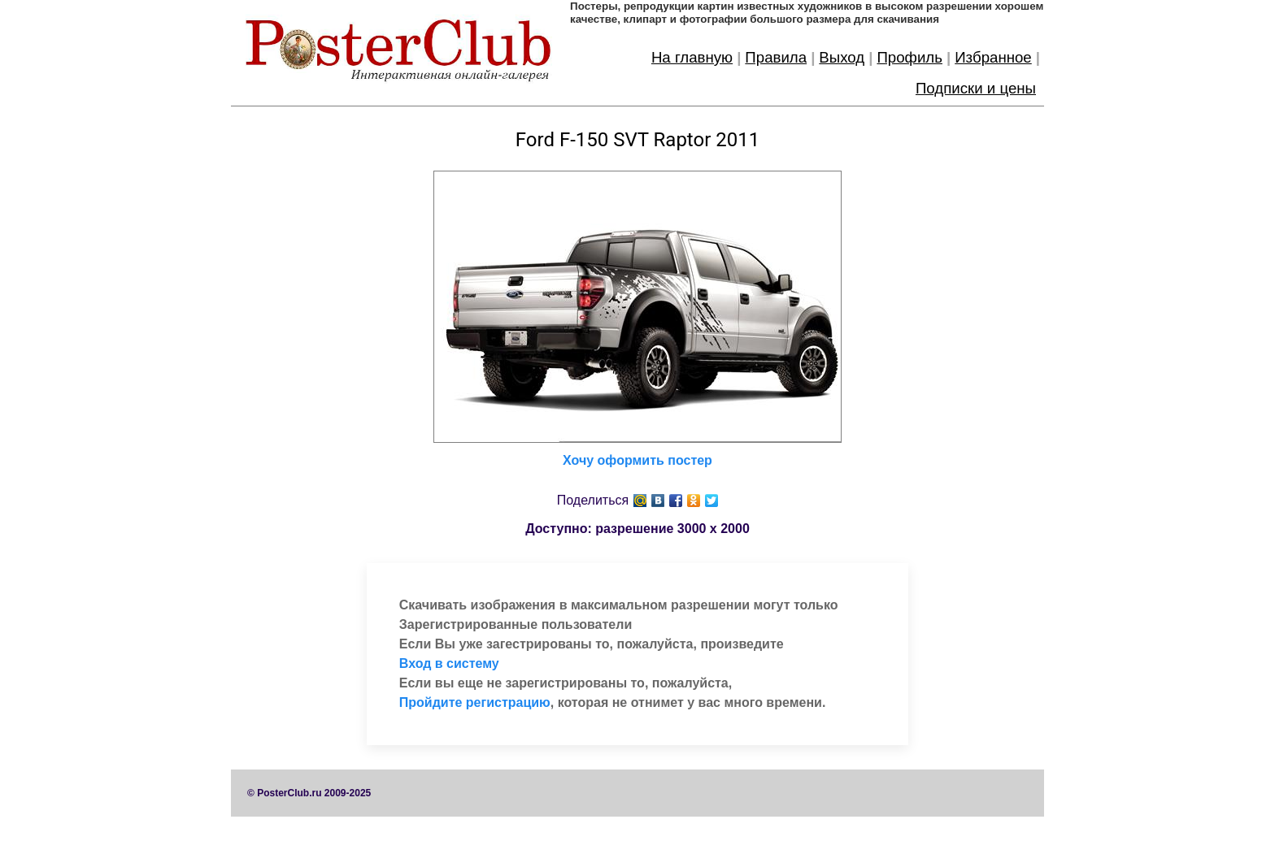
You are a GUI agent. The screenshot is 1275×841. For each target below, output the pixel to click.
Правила (776, 57)
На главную (692, 57)
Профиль (909, 57)
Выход (841, 57)
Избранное (993, 57)
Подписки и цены (976, 88)
